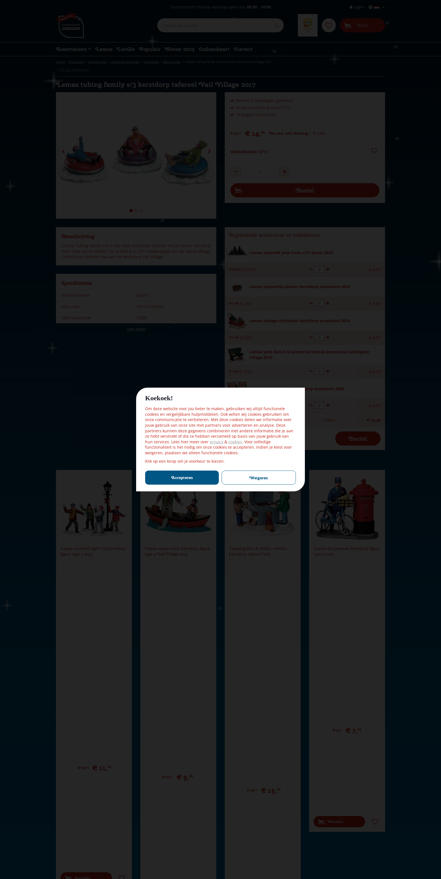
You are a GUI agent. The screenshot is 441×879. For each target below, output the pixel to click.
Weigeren (258, 477)
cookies (235, 441)
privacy (217, 441)
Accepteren (182, 477)
